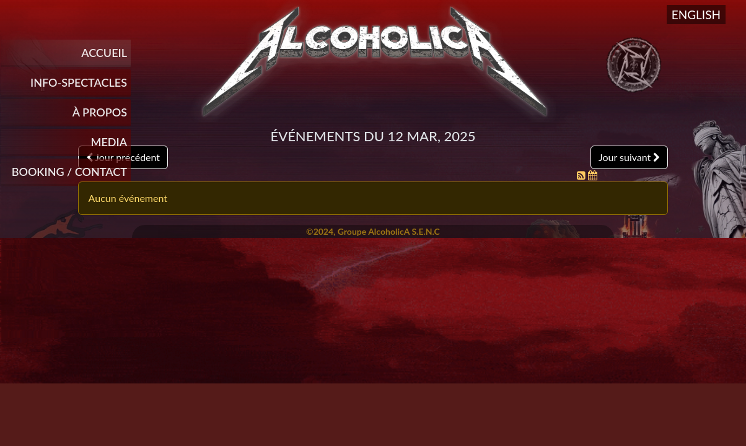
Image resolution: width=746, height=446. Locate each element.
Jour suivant (629, 157)
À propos (99, 112)
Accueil (104, 52)
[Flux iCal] (592, 175)
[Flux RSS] (582, 175)
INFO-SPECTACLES (78, 82)
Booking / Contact (69, 171)
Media (109, 142)
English (696, 14)
